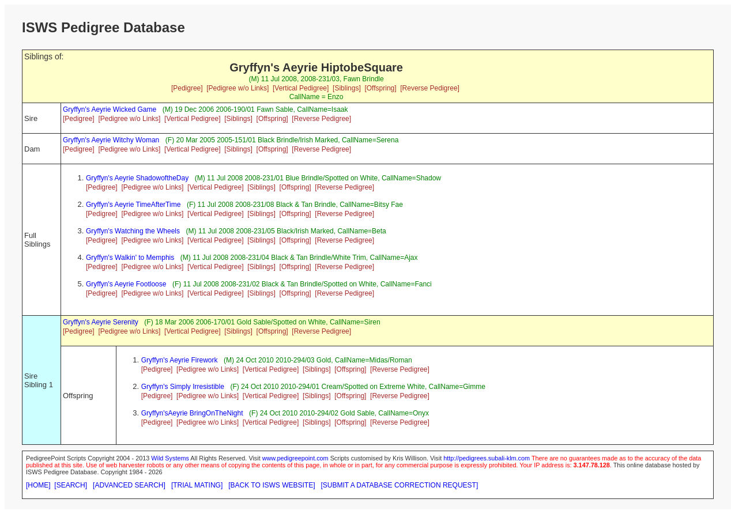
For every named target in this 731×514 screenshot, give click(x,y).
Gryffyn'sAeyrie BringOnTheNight (192, 413)
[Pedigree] (187, 88)
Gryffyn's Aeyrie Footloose (126, 284)
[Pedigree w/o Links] (237, 88)
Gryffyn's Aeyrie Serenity (100, 322)
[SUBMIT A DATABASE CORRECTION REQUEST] (399, 485)
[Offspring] (380, 88)
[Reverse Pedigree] (429, 88)
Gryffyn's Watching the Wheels (133, 231)
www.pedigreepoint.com (295, 458)
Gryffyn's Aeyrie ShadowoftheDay (137, 178)
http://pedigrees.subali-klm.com (486, 458)
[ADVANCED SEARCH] (129, 485)
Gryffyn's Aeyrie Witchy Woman (111, 140)
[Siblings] (347, 88)
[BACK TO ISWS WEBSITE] (271, 485)
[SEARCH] (70, 485)
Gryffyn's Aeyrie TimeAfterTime (133, 205)
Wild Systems (170, 458)
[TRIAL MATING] (197, 485)
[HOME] (38, 485)
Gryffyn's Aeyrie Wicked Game (109, 109)
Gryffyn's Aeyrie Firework (179, 360)
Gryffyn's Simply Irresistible (182, 387)
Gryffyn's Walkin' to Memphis (130, 258)
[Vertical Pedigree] (301, 88)
